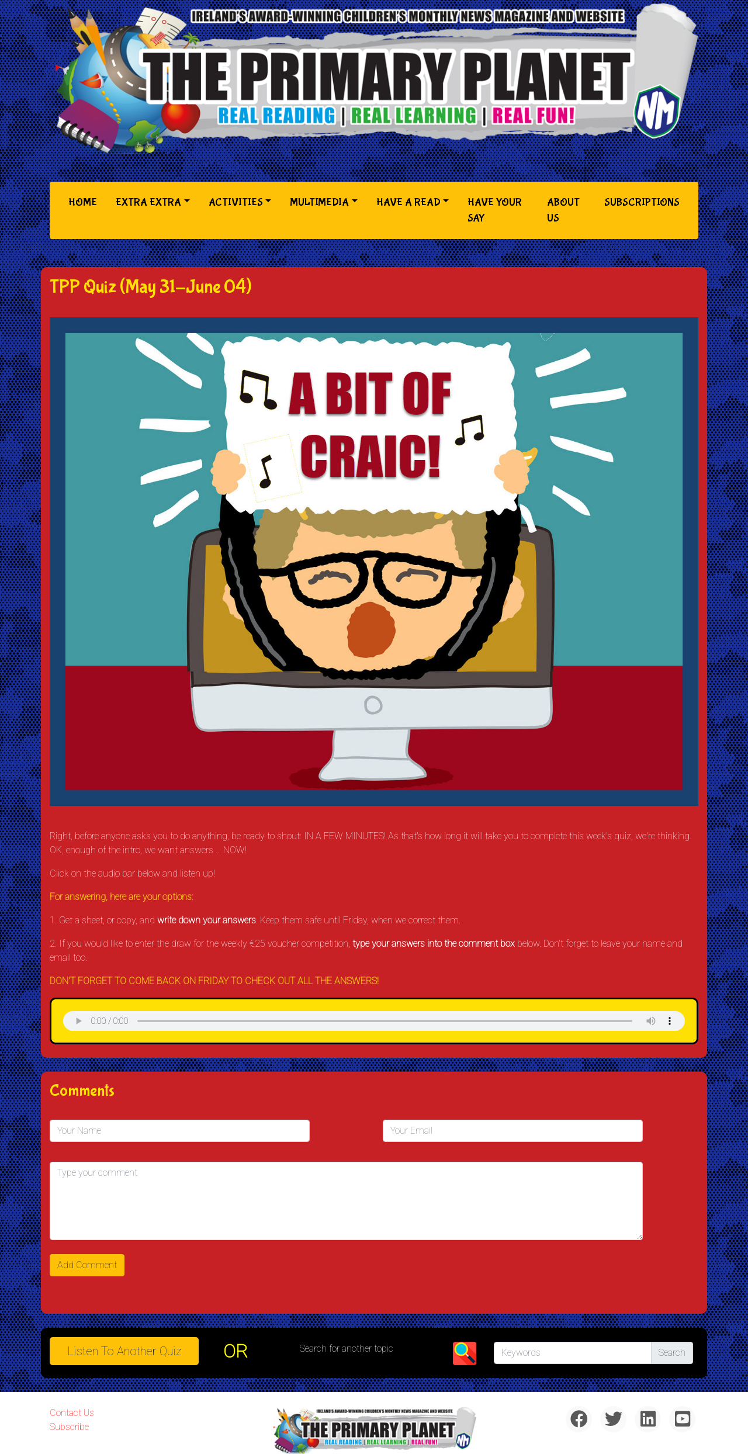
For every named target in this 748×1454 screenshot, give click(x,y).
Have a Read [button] (408, 202)
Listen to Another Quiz (124, 1351)
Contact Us (72, 1412)
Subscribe (69, 1426)
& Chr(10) (374, 1021)
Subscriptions (642, 202)
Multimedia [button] (319, 202)
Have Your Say (495, 210)
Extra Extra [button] (148, 202)
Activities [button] (236, 202)
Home (85, 201)
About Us (563, 210)
